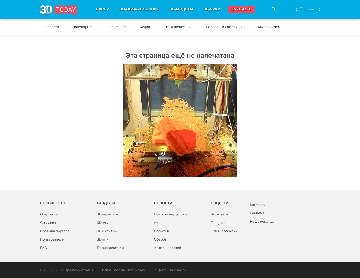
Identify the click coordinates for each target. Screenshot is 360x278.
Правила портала (54, 231)
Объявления (178, 27)
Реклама (257, 213)
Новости (52, 27)
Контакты (257, 204)
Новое (116, 27)
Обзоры (160, 239)
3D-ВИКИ (212, 9)
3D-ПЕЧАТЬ (241, 9)
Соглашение (51, 222)
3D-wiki (103, 239)
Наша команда (262, 221)
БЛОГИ (102, 9)
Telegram (218, 222)
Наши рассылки (224, 231)
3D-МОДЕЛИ (181, 9)
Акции (144, 27)
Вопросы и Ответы (225, 27)
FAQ (43, 247)
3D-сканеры (107, 231)
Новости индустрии (170, 214)
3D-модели (106, 222)
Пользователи (52, 239)
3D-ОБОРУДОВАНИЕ (139, 9)
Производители (110, 247)
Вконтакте (219, 214)
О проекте (49, 214)
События (161, 231)
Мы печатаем (269, 27)
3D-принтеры (108, 214)
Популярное (82, 27)
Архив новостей (167, 247)
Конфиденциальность (169, 270)
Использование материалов (123, 270)
